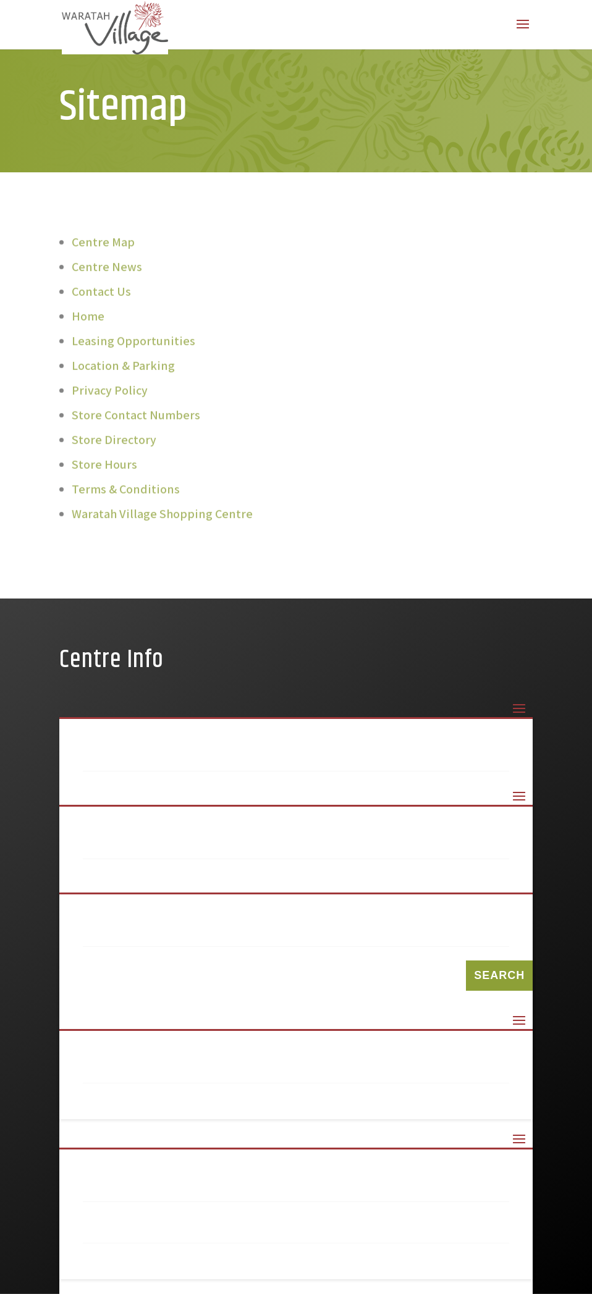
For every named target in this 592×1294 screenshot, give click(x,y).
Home (88, 325)
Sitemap (129, 1069)
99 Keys (126, 844)
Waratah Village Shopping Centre (162, 523)
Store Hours (104, 474)
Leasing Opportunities (133, 350)
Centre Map (103, 251)
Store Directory (114, 449)
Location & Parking (123, 375)
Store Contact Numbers (136, 424)
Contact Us (101, 301)
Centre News (107, 276)
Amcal (123, 886)
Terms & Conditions (126, 498)
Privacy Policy (110, 400)
